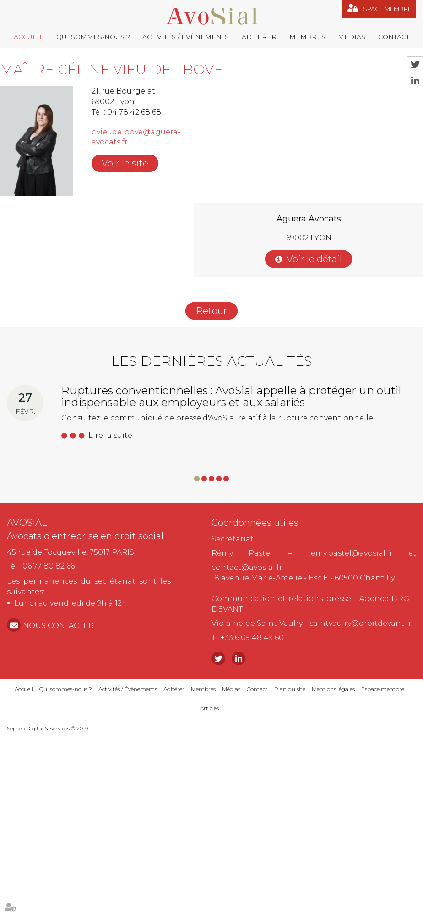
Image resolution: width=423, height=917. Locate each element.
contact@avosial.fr (247, 567)
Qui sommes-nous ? (93, 37)
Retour (211, 310)
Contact (393, 37)
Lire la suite (110, 435)
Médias (351, 37)
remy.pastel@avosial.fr (350, 553)
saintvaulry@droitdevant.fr (360, 623)
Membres (307, 37)
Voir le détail (314, 259)
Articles (209, 708)
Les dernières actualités (211, 361)
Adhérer (259, 37)
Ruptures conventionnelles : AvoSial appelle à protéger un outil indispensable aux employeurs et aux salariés (231, 396)
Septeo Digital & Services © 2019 (47, 728)
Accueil (28, 37)
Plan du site (289, 688)
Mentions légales (333, 688)
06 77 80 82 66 (48, 566)
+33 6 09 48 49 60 (252, 637)
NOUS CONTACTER (58, 625)
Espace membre (385, 8)
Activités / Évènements (185, 37)
